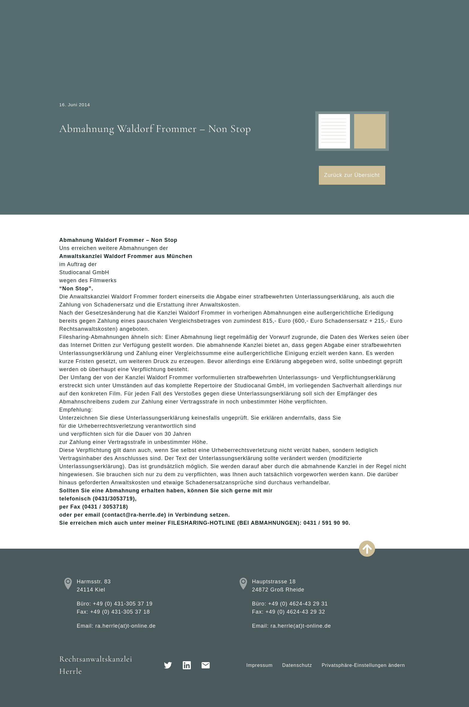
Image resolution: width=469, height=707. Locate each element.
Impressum (259, 665)
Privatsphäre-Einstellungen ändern (363, 665)
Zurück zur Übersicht (352, 175)
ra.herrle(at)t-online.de (125, 626)
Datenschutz (297, 665)
